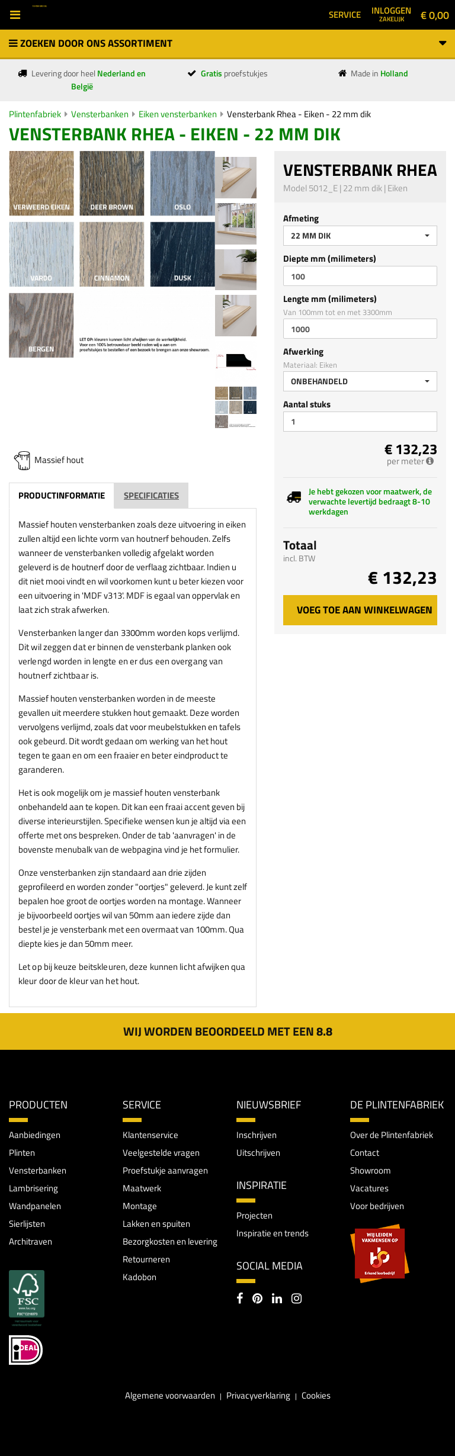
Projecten (254, 1215)
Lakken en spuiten (156, 1223)
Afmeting (301, 218)
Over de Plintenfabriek (391, 1135)
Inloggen (391, 14)
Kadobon (139, 1277)
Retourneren (146, 1259)
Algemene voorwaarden (170, 1395)
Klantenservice (150, 1135)
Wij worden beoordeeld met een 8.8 (227, 1031)
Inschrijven (256, 1135)
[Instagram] (296, 1300)
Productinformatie (61, 495)
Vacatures (369, 1188)
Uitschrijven (258, 1152)
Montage (140, 1206)
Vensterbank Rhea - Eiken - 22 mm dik (299, 114)
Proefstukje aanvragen (165, 1170)
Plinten (22, 1152)
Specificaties (151, 495)
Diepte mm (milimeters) (329, 258)
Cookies (316, 1395)
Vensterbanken (100, 114)
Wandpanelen (35, 1206)
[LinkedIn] (277, 1300)
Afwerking (303, 351)
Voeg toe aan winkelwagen (364, 610)
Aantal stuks (307, 404)
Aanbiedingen (34, 1135)
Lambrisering (33, 1188)
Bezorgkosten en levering (170, 1241)
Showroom (370, 1170)
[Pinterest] (257, 1300)
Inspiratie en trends (272, 1233)
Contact (364, 1152)
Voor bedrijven (377, 1206)
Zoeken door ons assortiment (227, 43)
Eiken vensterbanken (178, 114)
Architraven (30, 1241)
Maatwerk (142, 1188)
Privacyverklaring (258, 1395)
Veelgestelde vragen (161, 1152)
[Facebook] (239, 1300)
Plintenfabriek (35, 114)
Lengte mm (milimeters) (330, 299)
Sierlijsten (27, 1223)
